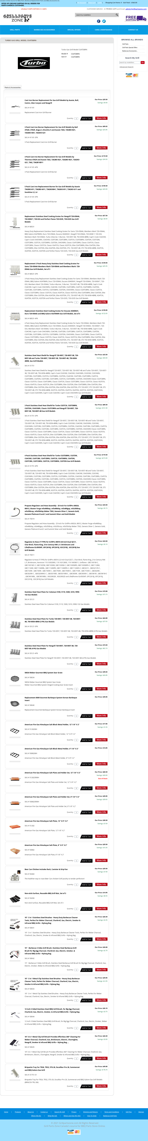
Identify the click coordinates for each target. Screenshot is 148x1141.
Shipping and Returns (90, 1112)
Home (6, 1112)
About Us (31, 1112)
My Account (81, 3)
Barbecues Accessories (44, 30)
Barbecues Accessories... (130, 51)
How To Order (92, 1116)
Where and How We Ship (72, 1116)
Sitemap (141, 1112)
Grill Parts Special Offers (129, 47)
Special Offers (73, 30)
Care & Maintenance (103, 30)
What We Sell (52, 1116)
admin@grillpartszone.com (135, 9)
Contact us (44, 1112)
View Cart (91, 3)
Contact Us (133, 30)
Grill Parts (15, 30)
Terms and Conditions (111, 1112)
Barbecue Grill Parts (110, 1116)
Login (100, 3)
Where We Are (36, 1116)
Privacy (74, 1112)
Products (18, 1112)
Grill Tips (129, 1112)
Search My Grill (60, 1112)
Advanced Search (126, 67)
